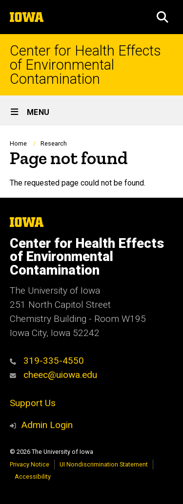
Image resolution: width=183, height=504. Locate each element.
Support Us (33, 403)
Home (18, 143)
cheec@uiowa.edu (53, 374)
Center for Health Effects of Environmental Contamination (85, 65)
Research (54, 143)
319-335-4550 (47, 360)
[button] (162, 17)
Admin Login (47, 424)
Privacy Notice (29, 464)
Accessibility (33, 476)
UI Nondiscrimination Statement (104, 464)
